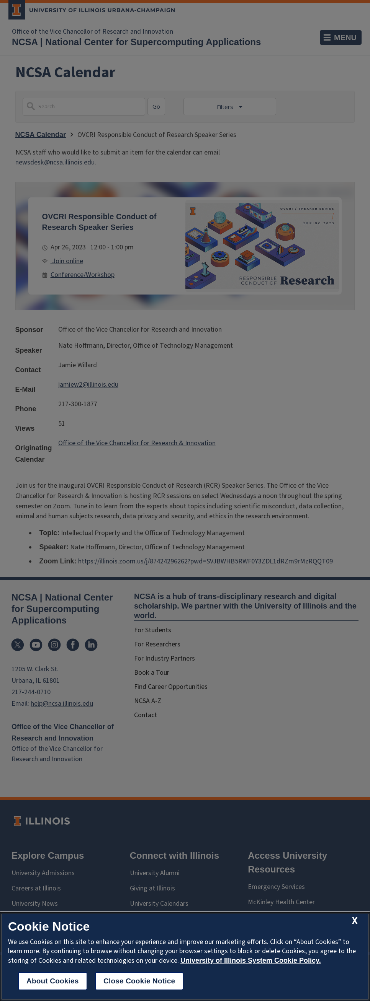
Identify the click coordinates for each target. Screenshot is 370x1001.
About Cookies (52, 981)
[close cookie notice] (354, 921)
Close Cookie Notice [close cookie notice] (139, 981)
